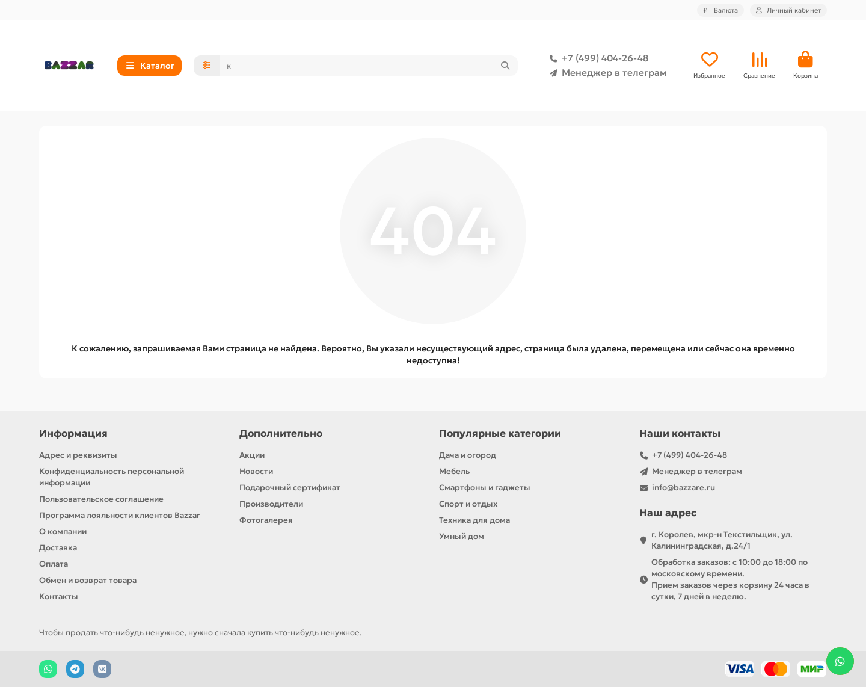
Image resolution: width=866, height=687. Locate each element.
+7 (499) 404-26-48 (596, 58)
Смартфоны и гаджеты (484, 487)
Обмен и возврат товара (88, 580)
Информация (73, 433)
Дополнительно (280, 433)
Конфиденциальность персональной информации (111, 477)
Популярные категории (500, 433)
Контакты (58, 596)
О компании (63, 531)
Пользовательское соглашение (101, 499)
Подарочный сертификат (289, 487)
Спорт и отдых (468, 504)
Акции (252, 455)
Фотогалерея (266, 520)
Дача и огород (467, 455)
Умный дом (461, 536)
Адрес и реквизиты (78, 455)
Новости (256, 471)
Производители (271, 504)
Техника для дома (474, 520)
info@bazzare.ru (683, 487)
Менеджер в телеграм (605, 72)
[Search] (369, 65)
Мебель (454, 471)
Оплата (53, 564)
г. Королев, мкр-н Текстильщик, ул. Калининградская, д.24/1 (722, 540)
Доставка (58, 548)
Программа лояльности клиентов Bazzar (119, 515)
